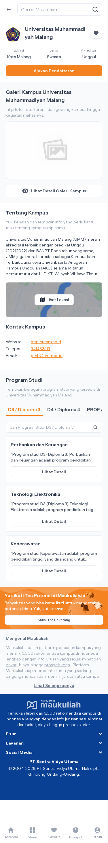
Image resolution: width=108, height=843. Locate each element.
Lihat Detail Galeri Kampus (54, 190)
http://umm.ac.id (46, 341)
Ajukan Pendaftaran (54, 70)
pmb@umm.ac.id (46, 355)
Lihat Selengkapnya (54, 685)
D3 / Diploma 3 (24, 409)
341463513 (40, 348)
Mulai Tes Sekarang (54, 620)
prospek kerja (57, 664)
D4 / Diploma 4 (63, 409)
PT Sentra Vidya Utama (54, 761)
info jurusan (48, 659)
